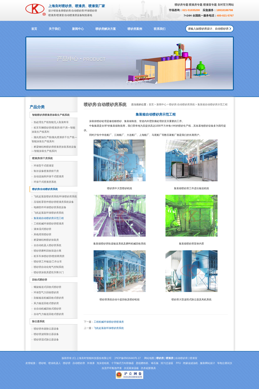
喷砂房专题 (181, 4)
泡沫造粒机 (103, 363)
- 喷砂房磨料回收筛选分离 (46, 250)
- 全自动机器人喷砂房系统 (46, 245)
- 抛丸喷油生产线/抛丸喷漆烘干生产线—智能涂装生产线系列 (54, 139)
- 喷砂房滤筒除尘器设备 (45, 334)
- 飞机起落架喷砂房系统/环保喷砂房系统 (54, 196)
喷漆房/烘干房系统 (42, 158)
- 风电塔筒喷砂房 (41, 234)
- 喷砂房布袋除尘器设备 (45, 328)
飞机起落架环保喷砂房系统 (109, 328)
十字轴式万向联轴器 (122, 363)
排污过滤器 (167, 363)
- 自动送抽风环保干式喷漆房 (48, 176)
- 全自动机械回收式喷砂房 (46, 308)
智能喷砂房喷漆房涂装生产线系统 (51, 114)
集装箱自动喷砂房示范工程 (213, 104)
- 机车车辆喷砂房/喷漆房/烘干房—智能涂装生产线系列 (53, 129)
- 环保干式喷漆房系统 (44, 181)
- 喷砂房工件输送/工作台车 (47, 261)
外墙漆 (91, 363)
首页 (34, 28)
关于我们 (54, 28)
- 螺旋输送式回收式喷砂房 (46, 287)
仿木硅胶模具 (148, 368)
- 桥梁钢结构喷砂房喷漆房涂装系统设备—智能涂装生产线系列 (54, 148)
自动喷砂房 (181, 358)
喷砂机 (42, 363)
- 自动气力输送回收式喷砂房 (48, 314)
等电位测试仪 (224, 363)
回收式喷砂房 (39, 279)
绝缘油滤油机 (190, 363)
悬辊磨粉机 (142, 363)
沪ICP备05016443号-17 (127, 358)
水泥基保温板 (131, 368)
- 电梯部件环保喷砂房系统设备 (49, 207)
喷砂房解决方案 (105, 28)
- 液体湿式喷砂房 (41, 229)
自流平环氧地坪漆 (112, 368)
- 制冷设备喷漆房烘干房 (45, 171)
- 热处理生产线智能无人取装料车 (50, 122)
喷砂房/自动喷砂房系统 (45, 189)
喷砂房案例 (135, 28)
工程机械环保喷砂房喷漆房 (109, 321)
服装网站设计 (207, 363)
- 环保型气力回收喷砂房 (45, 292)
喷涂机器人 (54, 363)
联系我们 (159, 28)
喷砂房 (66, 363)
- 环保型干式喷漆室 (43, 165)
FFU (178, 363)
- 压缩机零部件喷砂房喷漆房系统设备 (53, 201)
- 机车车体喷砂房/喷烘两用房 (48, 256)
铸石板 (155, 363)
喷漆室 (193, 358)
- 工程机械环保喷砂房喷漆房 (48, 223)
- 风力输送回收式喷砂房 (45, 303)
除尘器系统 (38, 321)
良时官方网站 (226, 4)
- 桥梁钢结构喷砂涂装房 (45, 239)
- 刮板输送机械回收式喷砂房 (48, 297)
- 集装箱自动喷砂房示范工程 (48, 218)
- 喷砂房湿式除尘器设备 (45, 339)
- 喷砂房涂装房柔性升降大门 (48, 272)
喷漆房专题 (195, 4)
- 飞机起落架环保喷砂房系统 (48, 212)
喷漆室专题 (210, 4)
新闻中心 (78, 28)
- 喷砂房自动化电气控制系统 (48, 267)
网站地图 (149, 358)
